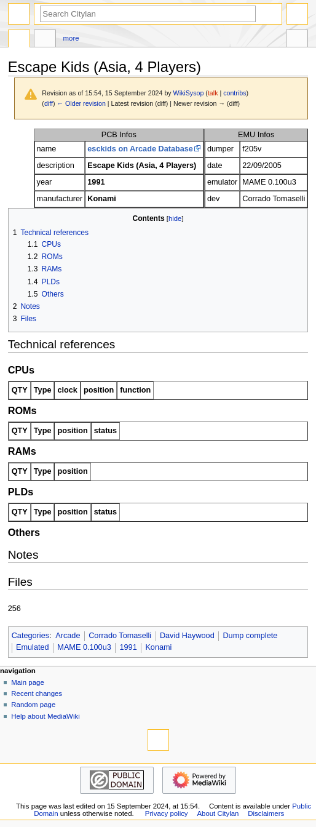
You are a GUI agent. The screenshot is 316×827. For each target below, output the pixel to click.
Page (19, 40)
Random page (33, 704)
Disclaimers (266, 813)
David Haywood (187, 635)
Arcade (67, 635)
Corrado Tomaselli (120, 635)
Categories (30, 635)
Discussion (44, 40)
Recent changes (36, 693)
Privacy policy (166, 813)
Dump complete (250, 635)
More (71, 38)
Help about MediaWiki (45, 716)
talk (213, 93)
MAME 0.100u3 (84, 647)
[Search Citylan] (148, 14)
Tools (296, 40)
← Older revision (81, 103)
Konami (158, 647)
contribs (234, 93)
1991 (127, 647)
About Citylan (218, 813)
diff (48, 103)
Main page (27, 682)
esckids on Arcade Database (140, 149)
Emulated (32, 647)
